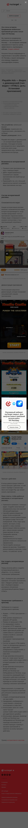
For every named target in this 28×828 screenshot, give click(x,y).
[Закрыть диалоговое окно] (25, 2)
